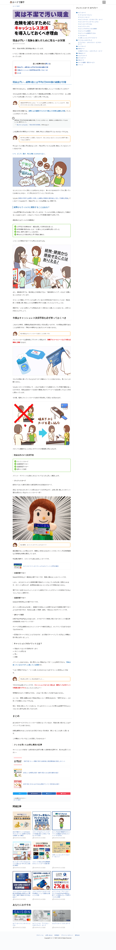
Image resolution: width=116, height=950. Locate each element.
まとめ (19, 73)
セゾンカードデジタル (85, 24)
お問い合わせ (48, 935)
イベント (80, 64)
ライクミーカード (84, 17)
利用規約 (56, 935)
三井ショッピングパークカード (88, 38)
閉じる (48, 63)
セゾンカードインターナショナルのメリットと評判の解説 (41, 566)
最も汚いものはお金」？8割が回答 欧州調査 (28, 124)
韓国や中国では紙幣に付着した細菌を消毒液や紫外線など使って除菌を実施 (43, 198)
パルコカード (83, 35)
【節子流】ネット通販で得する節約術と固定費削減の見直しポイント (44, 761)
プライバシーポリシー (67, 935)
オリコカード (82, 58)
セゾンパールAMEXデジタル (87, 33)
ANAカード (81, 48)
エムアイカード (82, 55)
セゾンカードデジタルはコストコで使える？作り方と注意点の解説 (21, 863)
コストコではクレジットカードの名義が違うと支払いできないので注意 (41, 833)
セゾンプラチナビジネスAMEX (88, 28)
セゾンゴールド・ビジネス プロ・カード (91, 19)
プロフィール (39, 935)
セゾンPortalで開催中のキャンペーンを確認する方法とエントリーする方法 (61, 833)
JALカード (81, 60)
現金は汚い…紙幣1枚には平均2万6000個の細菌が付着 (32, 67)
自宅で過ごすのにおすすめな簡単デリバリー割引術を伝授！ (41, 784)
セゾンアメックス (84, 26)
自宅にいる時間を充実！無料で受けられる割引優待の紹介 (41, 772)
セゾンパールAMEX (85, 31)
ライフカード (82, 46)
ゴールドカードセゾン (85, 15)
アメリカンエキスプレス (85, 40)
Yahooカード (81, 53)
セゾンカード (82, 12)
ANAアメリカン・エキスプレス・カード (90, 51)
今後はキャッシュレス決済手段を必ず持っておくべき (32, 70)
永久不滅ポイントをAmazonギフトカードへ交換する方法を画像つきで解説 (21, 833)
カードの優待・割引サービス (86, 62)
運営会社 (77, 935)
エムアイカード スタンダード (61, 923)
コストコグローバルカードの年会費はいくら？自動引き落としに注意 (41, 893)
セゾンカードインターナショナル (88, 21)
